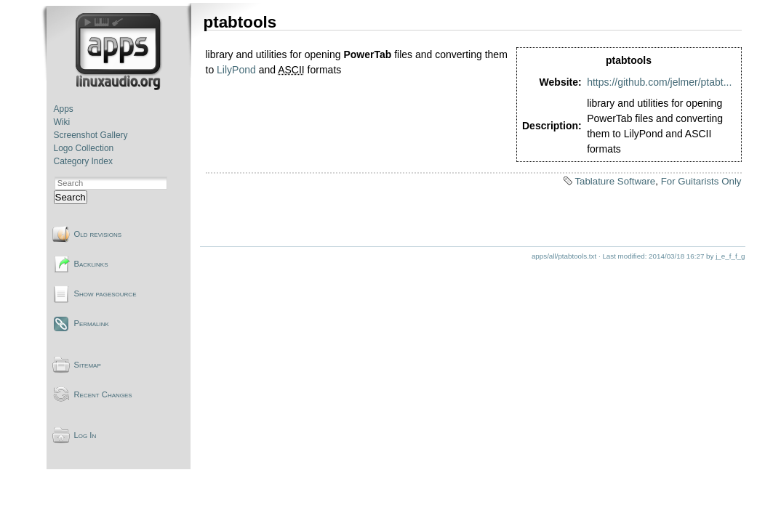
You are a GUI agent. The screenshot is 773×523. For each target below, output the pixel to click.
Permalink (91, 323)
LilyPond (236, 70)
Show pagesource (105, 293)
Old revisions (98, 234)
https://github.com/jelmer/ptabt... (659, 82)
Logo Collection (84, 148)
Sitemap (87, 364)
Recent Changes (103, 394)
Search (70, 197)
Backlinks (91, 263)
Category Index (83, 161)
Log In (85, 435)
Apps (63, 109)
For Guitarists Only (701, 181)
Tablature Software (614, 181)
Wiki (62, 122)
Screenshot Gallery (91, 135)
